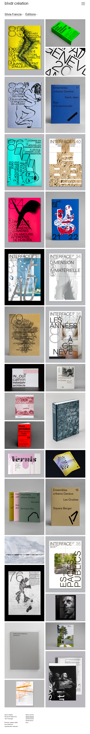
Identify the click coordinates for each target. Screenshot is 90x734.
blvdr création (16, 3)
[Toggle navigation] (83, 3)
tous (27, 722)
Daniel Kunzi (29, 720)
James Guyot (30, 718)
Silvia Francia (30, 716)
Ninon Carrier (30, 714)
